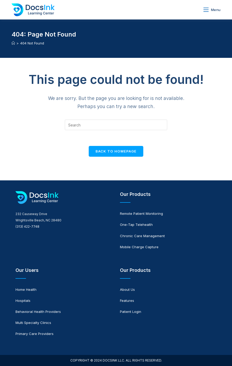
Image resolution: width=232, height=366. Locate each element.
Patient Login (130, 311)
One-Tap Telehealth (136, 224)
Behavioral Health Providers (38, 311)
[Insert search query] (116, 125)
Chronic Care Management (142, 236)
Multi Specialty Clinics (33, 323)
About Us (127, 289)
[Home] (13, 43)
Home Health (25, 289)
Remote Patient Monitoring (141, 213)
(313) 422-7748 (27, 226)
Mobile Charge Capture (139, 247)
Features (127, 300)
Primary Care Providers (34, 334)
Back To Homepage (116, 151)
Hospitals (22, 300)
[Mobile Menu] (211, 10)
